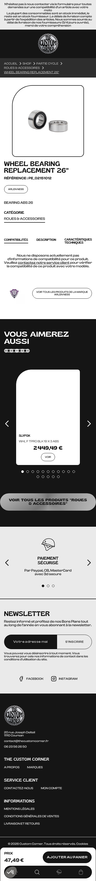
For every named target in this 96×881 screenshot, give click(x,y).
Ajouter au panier (67, 857)
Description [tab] (46, 240)
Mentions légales (19, 808)
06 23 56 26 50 (15, 746)
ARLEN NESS (16, 189)
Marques (35, 767)
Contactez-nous (18, 788)
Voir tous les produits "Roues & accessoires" (48, 502)
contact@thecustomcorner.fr (26, 740)
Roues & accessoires (24, 219)
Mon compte (51, 788)
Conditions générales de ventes (31, 816)
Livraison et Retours (22, 823)
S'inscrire (74, 642)
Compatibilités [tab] (16, 240)
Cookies (82, 843)
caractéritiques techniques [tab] (78, 241)
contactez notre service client (43, 263)
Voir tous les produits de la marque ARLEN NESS (62, 293)
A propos (11, 767)
